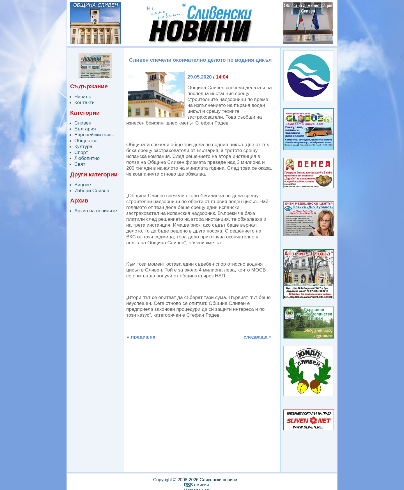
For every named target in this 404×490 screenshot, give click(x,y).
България (85, 129)
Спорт (81, 152)
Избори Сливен (91, 190)
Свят (79, 164)
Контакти (84, 102)
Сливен (82, 123)
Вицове (82, 184)
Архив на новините (95, 210)
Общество (85, 140)
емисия (196, 484)
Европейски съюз (94, 134)
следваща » (258, 337)
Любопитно (87, 158)
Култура (83, 146)
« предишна (141, 337)
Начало (82, 96)
